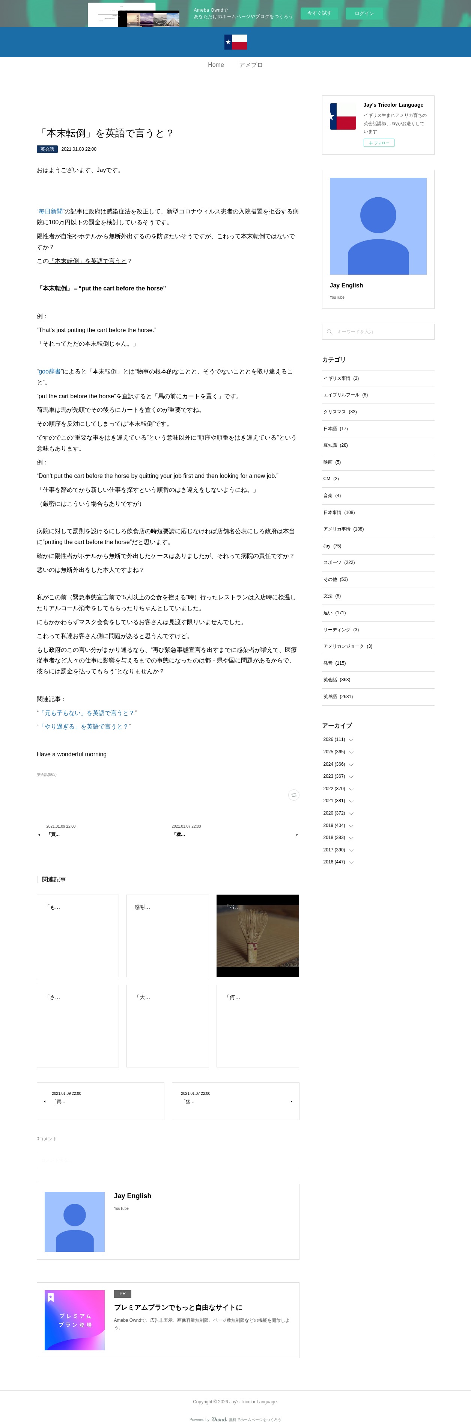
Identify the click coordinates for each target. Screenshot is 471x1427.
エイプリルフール (346, 395)
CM (331, 478)
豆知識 (336, 445)
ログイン (364, 13)
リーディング (341, 629)
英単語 (338, 696)
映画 (332, 462)
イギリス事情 (341, 378)
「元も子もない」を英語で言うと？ (87, 713)
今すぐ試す (319, 13)
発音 (335, 663)
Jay (333, 546)
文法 (332, 596)
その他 (336, 579)
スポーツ (339, 562)
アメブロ (251, 65)
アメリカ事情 (344, 529)
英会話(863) (47, 774)
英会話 (47, 149)
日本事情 (339, 512)
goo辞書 (50, 371)
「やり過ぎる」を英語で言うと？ (84, 726)
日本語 (336, 428)
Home (216, 65)
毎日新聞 (51, 211)
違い (335, 612)
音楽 (332, 495)
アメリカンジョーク (348, 646)
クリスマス (340, 411)
